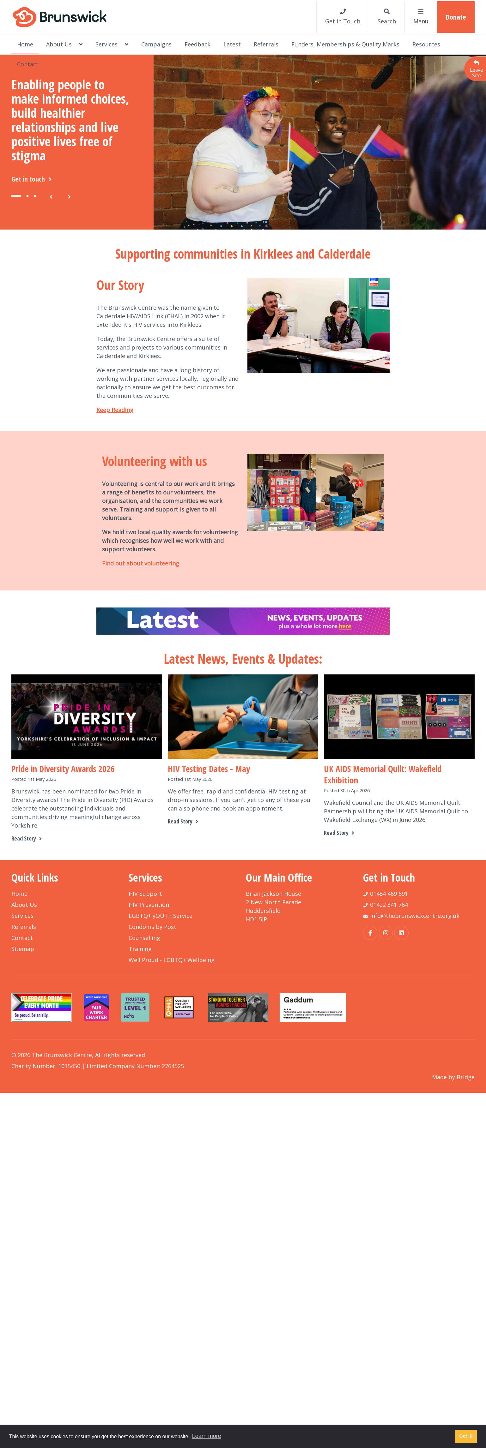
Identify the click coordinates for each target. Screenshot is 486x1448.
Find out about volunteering (140, 563)
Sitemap (22, 949)
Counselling (144, 938)
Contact (28, 64)
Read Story (27, 838)
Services (111, 44)
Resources (426, 44)
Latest (232, 44)
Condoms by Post (152, 926)
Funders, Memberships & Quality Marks (345, 44)
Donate (456, 16)
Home (25, 44)
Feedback (197, 44)
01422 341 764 (389, 904)
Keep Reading (114, 410)
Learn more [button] (206, 1436)
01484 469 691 (389, 893)
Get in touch (32, 178)
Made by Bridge (453, 1077)
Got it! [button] (465, 1436)
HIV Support (145, 893)
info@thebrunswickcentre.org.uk (414, 915)
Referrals (266, 44)
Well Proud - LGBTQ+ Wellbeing (172, 960)
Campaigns (156, 44)
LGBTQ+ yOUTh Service (160, 915)
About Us (64, 44)
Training (140, 949)
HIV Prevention (149, 904)
